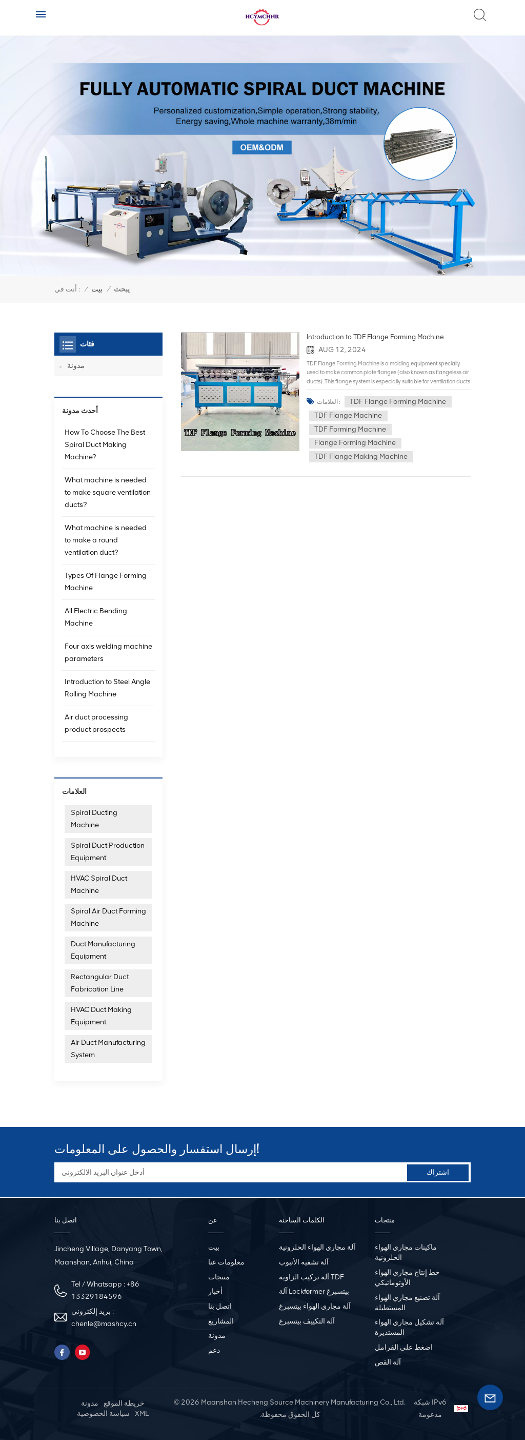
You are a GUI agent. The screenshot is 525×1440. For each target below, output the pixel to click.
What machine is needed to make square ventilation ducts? (108, 492)
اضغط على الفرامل (404, 1347)
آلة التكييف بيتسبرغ (307, 1320)
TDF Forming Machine (355, 428)
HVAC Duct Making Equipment (101, 1015)
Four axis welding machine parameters (108, 652)
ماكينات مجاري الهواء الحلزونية (406, 1252)
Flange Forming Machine (360, 442)
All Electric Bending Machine (96, 617)
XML (142, 1413)
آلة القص (388, 1361)
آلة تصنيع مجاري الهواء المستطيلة (407, 1302)
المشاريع (221, 1320)
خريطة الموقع (124, 1403)
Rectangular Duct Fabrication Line (100, 983)
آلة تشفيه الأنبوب (304, 1262)
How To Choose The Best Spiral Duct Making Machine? (105, 444)
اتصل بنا (220, 1306)
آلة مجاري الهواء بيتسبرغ (315, 1306)
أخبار (215, 1291)
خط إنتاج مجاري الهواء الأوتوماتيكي (407, 1277)
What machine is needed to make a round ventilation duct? (106, 540)
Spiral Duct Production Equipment (108, 851)
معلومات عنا (226, 1262)
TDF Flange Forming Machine (403, 401)
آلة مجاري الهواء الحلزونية (317, 1247)
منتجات (219, 1277)
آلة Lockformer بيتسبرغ (314, 1291)
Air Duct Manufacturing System (108, 1048)
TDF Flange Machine (353, 415)
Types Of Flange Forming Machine (106, 581)
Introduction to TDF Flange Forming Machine (378, 337)
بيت (97, 289)
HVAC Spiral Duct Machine (99, 884)
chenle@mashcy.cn (103, 1323)
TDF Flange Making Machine (366, 456)
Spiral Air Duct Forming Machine (108, 917)
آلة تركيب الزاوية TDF (311, 1277)
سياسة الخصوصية (103, 1413)
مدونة (76, 365)
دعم (214, 1350)
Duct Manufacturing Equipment (103, 950)
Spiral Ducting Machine (94, 818)
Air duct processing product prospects (96, 723)
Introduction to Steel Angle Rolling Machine (107, 687)
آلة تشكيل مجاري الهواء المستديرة (409, 1327)
